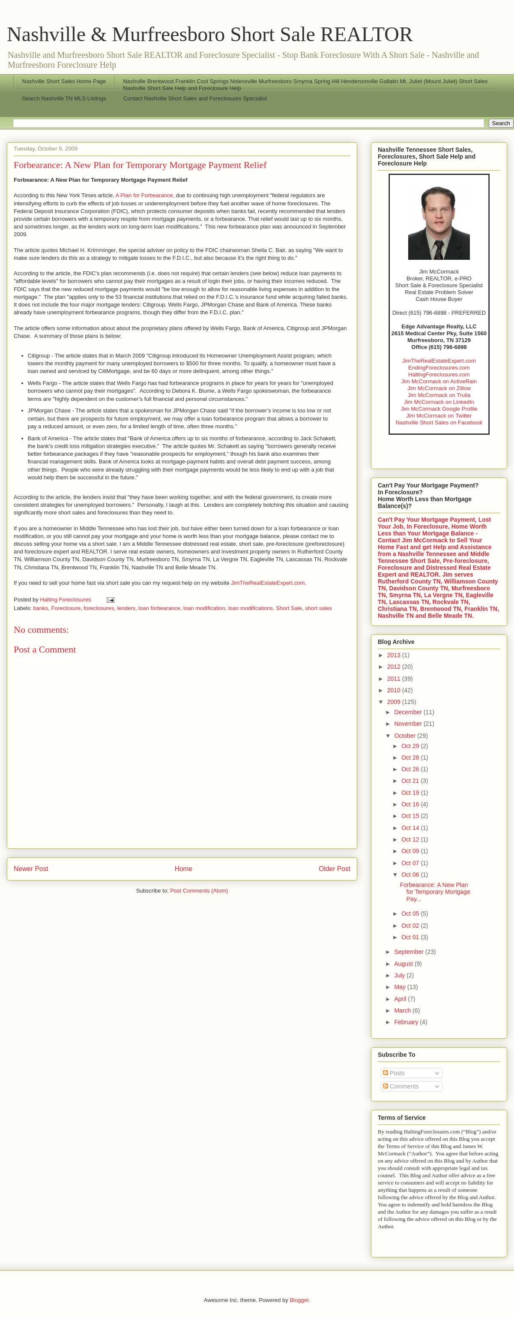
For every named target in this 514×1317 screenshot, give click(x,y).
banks (40, 608)
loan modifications (250, 608)
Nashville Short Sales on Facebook (439, 422)
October (405, 735)
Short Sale (289, 608)
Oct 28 (411, 757)
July (400, 975)
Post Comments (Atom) (199, 890)
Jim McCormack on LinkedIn (439, 402)
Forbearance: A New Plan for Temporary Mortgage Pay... (435, 892)
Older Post (334, 868)
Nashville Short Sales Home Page (64, 81)
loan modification (204, 608)
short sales (318, 608)
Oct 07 (411, 863)
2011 (394, 678)
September (409, 951)
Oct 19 (411, 792)
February (407, 1022)
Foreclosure (66, 608)
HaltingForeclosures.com (439, 374)
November (408, 723)
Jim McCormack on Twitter (439, 415)
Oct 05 (411, 913)
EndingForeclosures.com (439, 367)
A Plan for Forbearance (144, 195)
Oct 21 (411, 780)
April (401, 998)
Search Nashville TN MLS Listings (64, 98)
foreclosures (99, 608)
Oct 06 (411, 874)
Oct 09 (411, 851)
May (400, 986)
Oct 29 (411, 746)
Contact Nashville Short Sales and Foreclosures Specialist (195, 98)
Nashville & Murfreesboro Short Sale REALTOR (210, 34)
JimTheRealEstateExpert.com (268, 583)
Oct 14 (411, 827)
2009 (394, 701)
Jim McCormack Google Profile (438, 409)
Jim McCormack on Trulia (439, 395)
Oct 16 (411, 804)
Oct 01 (411, 937)
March (403, 1010)
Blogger (299, 1300)
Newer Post (31, 868)
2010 (394, 690)
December (408, 712)
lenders (126, 608)
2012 (394, 666)
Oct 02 (411, 925)
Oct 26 (411, 769)
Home (184, 868)
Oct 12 (411, 839)
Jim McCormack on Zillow (439, 388)
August (404, 963)
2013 (394, 655)
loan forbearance (159, 608)
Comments (401, 1086)
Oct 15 (411, 815)
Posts (394, 1073)
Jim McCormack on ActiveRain (439, 381)
